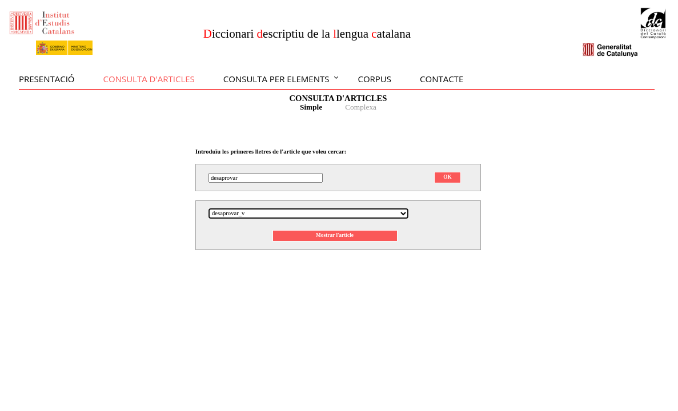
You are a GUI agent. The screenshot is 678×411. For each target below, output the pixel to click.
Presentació (47, 78)
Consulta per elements (276, 78)
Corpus (374, 78)
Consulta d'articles (149, 78)
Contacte (441, 78)
